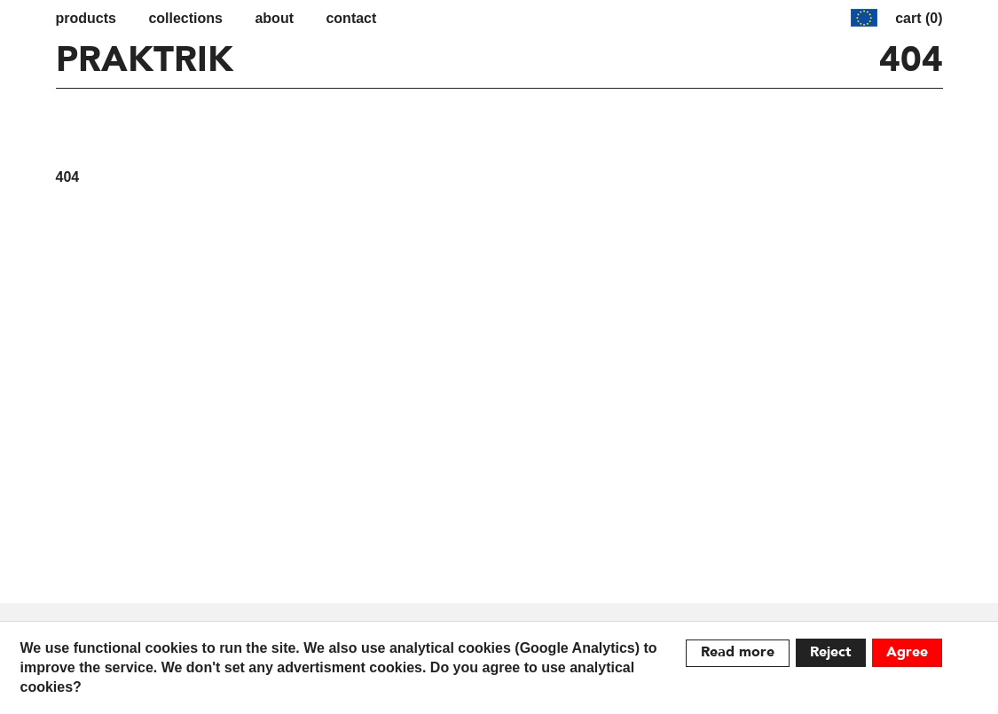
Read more (737, 653)
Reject (831, 653)
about (274, 18)
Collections (185, 18)
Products (86, 18)
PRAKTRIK (144, 61)
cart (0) (918, 18)
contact (351, 18)
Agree (907, 653)
